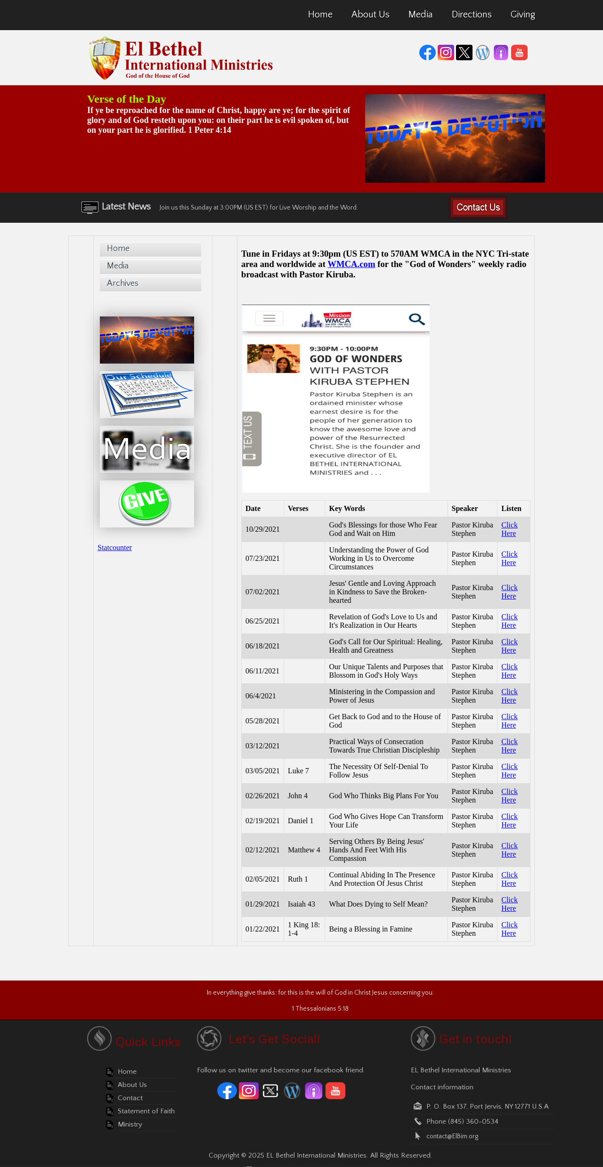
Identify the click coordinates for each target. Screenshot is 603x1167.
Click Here (509, 529)
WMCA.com (351, 264)
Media (118, 266)
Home (118, 248)
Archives (123, 283)
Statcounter (115, 547)
